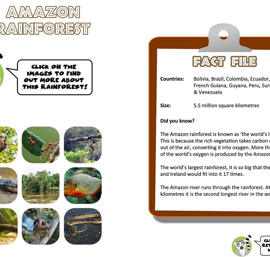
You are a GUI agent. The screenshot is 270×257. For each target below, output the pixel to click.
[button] (41, 145)
